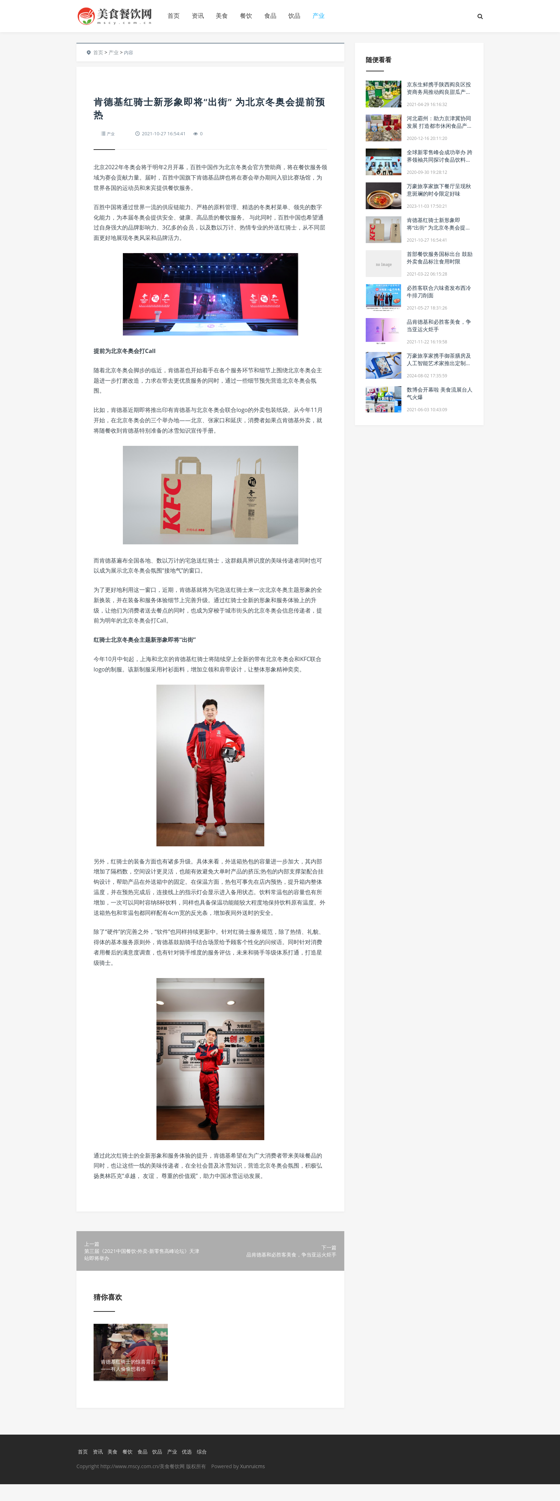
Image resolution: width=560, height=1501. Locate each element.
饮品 (294, 15)
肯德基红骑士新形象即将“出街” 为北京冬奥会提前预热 (439, 227)
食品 (270, 15)
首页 (174, 15)
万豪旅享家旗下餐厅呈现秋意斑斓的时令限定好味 (439, 189)
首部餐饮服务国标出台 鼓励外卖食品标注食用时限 (439, 257)
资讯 (198, 15)
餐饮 (246, 15)
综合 (206, 1468)
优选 (190, 1468)
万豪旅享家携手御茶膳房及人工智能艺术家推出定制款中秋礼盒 (439, 363)
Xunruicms (252, 1483)
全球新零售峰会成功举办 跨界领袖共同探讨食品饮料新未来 (439, 159)
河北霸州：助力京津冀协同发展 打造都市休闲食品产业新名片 (439, 126)
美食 (222, 15)
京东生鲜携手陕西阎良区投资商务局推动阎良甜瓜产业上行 (439, 92)
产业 (318, 15)
